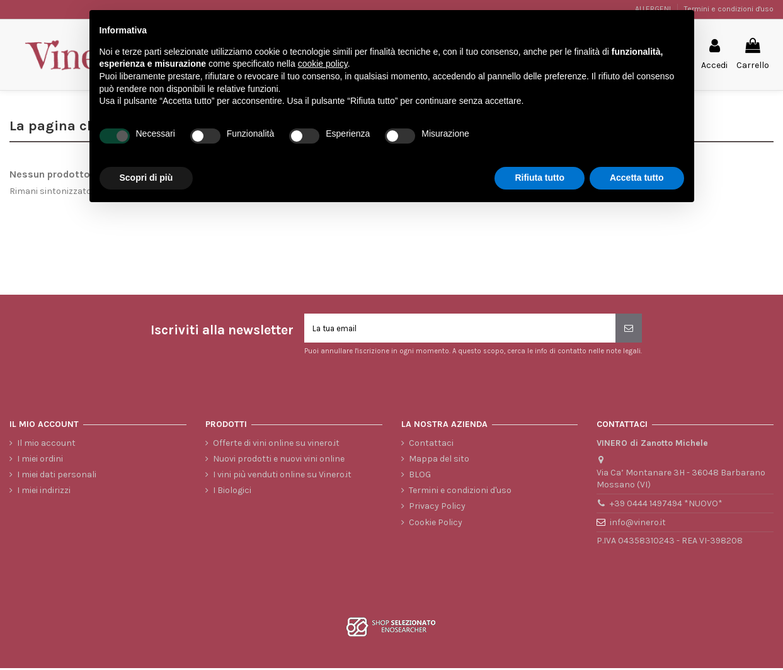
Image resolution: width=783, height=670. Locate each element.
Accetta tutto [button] (637, 178)
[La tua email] (459, 329)
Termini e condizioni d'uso (729, 8)
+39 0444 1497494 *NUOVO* (666, 506)
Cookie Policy (435, 524)
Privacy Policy (437, 508)
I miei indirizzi (44, 492)
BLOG (420, 476)
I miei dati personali (56, 476)
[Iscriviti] (628, 329)
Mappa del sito (439, 460)
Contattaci (431, 445)
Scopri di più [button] (146, 178)
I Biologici (232, 492)
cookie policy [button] (323, 64)
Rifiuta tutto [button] (539, 178)
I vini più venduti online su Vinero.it (282, 476)
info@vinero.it (638, 524)
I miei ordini (40, 460)
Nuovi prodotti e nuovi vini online (279, 460)
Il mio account (46, 445)
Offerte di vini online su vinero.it (276, 445)
